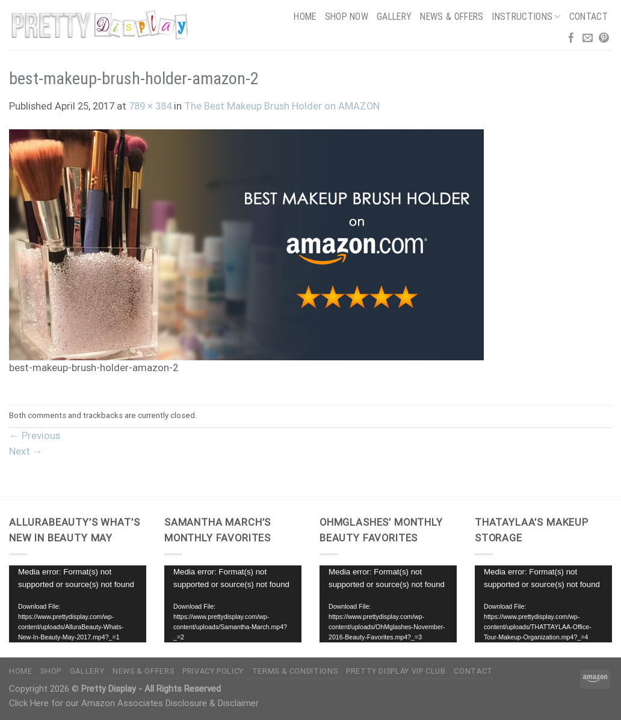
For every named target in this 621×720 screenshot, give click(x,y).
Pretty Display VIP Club (396, 670)
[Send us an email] (587, 39)
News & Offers (451, 16)
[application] (77, 603)
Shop (50, 670)
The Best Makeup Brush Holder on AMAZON (282, 106)
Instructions (526, 16)
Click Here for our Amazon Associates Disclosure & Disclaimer (134, 703)
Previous (34, 436)
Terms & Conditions (295, 670)
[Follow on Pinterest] (604, 39)
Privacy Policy (213, 670)
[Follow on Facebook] (571, 39)
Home (305, 16)
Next (26, 451)
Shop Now (347, 16)
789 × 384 (150, 106)
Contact (588, 16)
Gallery (394, 16)
